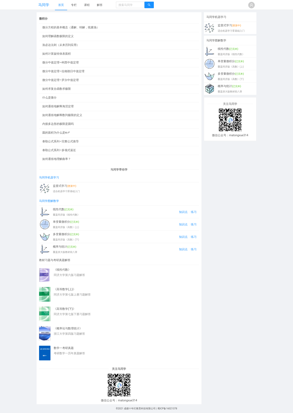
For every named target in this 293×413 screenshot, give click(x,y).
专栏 (74, 5)
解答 (100, 5)
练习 (194, 212)
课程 (87, 5)
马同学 (43, 5)
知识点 (183, 212)
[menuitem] (61, 5)
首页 (61, 5)
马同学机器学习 (49, 177)
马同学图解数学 (49, 201)
